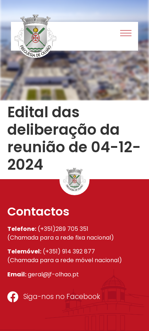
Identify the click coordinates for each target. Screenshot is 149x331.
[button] (126, 34)
